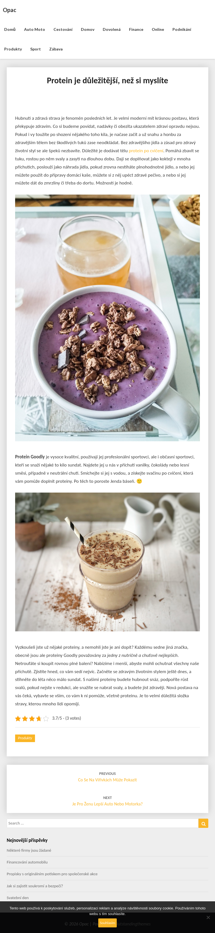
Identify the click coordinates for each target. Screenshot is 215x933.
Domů (10, 29)
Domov (87, 29)
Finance (136, 29)
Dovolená (112, 29)
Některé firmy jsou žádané (29, 850)
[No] (208, 917)
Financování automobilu (27, 862)
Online (158, 29)
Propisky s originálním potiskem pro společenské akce (52, 873)
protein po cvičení (146, 151)
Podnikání (181, 29)
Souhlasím (107, 923)
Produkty (13, 49)
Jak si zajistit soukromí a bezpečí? (35, 885)
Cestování (63, 29)
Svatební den (18, 897)
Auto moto (34, 29)
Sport (35, 49)
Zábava (56, 49)
